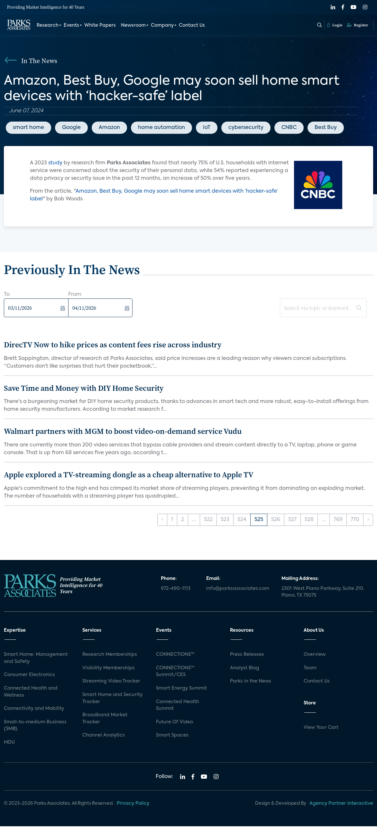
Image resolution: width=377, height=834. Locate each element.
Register (357, 24)
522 (208, 519)
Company (162, 25)
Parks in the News (250, 681)
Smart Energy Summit (181, 688)
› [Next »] (368, 519)
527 (292, 519)
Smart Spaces (172, 735)
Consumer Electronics (29, 675)
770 (355, 519)
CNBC (289, 127)
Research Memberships (109, 654)
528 (309, 519)
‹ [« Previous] (162, 519)
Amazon (109, 127)
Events (71, 25)
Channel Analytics (103, 735)
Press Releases (247, 654)
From (74, 294)
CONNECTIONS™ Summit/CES (175, 671)
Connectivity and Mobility (34, 708)
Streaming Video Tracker (111, 681)
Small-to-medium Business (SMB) (35, 725)
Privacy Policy (133, 803)
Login (334, 24)
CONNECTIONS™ (175, 654)
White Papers (100, 25)
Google (71, 127)
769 (338, 519)
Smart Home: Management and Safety (36, 658)
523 (225, 519)
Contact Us (192, 25)
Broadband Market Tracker (104, 718)
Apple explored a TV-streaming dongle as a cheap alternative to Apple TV (128, 474)
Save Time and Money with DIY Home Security (84, 388)
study (56, 163)
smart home (28, 127)
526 (275, 519)
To (7, 294)
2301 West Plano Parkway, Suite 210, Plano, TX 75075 (322, 592)
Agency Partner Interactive (341, 803)
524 (241, 519)
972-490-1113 (175, 588)
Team (310, 668)
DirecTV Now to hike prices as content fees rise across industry (113, 344)
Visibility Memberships (108, 668)
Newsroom (133, 25)
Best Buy (326, 127)
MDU (9, 742)
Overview (315, 654)
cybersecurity (245, 127)
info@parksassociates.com (237, 588)
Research (48, 25)
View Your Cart (321, 727)
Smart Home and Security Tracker (112, 698)
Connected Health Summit (177, 705)
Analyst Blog (244, 668)
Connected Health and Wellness (31, 692)
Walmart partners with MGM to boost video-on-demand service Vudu (123, 431)
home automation (161, 127)
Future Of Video (174, 722)
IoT (206, 127)
